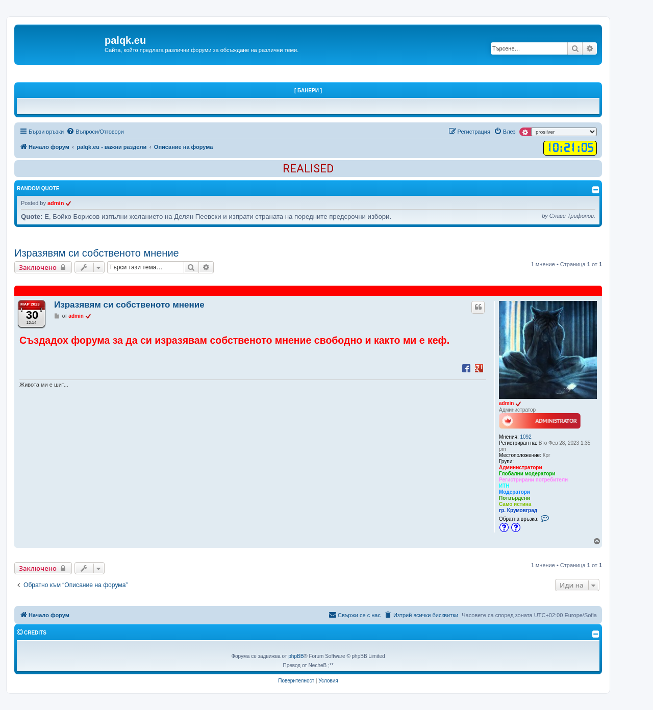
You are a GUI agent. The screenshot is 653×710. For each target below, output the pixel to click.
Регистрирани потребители (533, 480)
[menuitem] (95, 131)
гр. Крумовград (518, 510)
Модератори (514, 492)
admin (55, 203)
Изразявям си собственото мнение (96, 253)
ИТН (504, 486)
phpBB (296, 656)
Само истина (515, 504)
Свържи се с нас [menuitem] (355, 614)
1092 (526, 437)
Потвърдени (514, 498)
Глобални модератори (527, 473)
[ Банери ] (308, 90)
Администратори (520, 467)
